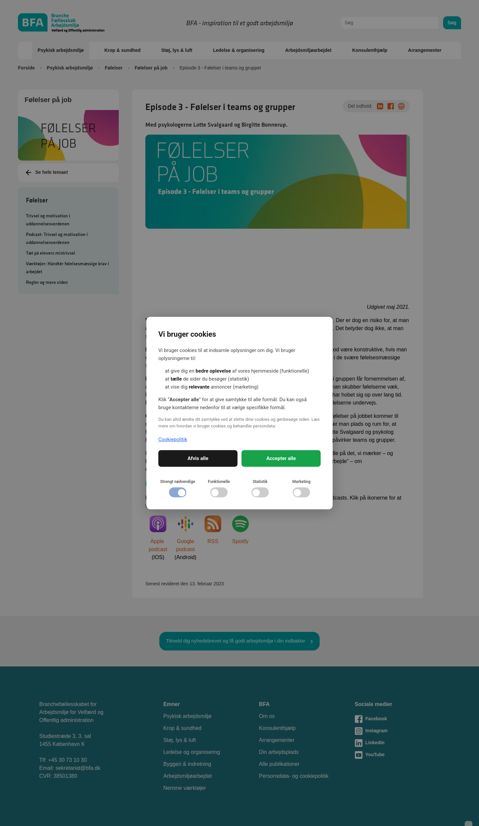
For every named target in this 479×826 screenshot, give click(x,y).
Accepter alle (281, 458)
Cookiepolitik (172, 439)
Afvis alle (198, 458)
